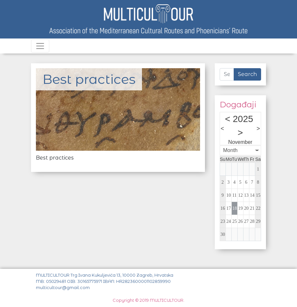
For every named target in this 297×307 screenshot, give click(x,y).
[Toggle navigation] (40, 46)
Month (230, 150)
